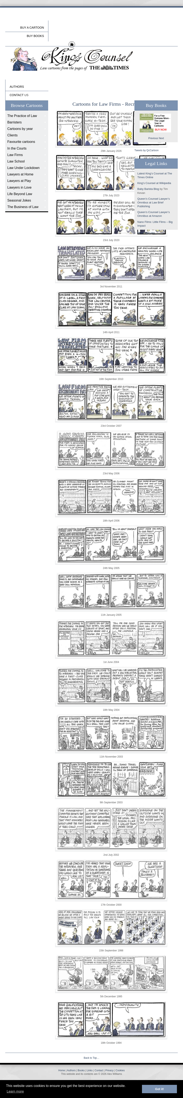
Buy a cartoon (32, 27)
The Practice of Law (22, 116)
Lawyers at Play (19, 181)
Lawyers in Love (19, 187)
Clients (12, 135)
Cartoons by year (20, 129)
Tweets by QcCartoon (146, 150)
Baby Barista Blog (148, 188)
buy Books (35, 36)
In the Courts (17, 148)
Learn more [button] (15, 1091)
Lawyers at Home (20, 174)
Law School (16, 161)
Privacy (109, 1070)
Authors (71, 1070)
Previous (153, 138)
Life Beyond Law (19, 194)
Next (161, 138)
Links (90, 1070)
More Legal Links (146, 232)
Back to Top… (91, 1057)
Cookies (120, 1070)
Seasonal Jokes (19, 200)
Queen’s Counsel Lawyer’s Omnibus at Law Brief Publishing (153, 202)
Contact (99, 1070)
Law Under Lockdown (23, 168)
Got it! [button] (159, 1089)
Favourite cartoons (21, 141)
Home (61, 1070)
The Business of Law (23, 207)
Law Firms (15, 155)
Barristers (14, 122)
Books (81, 1070)
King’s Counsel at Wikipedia (154, 183)
